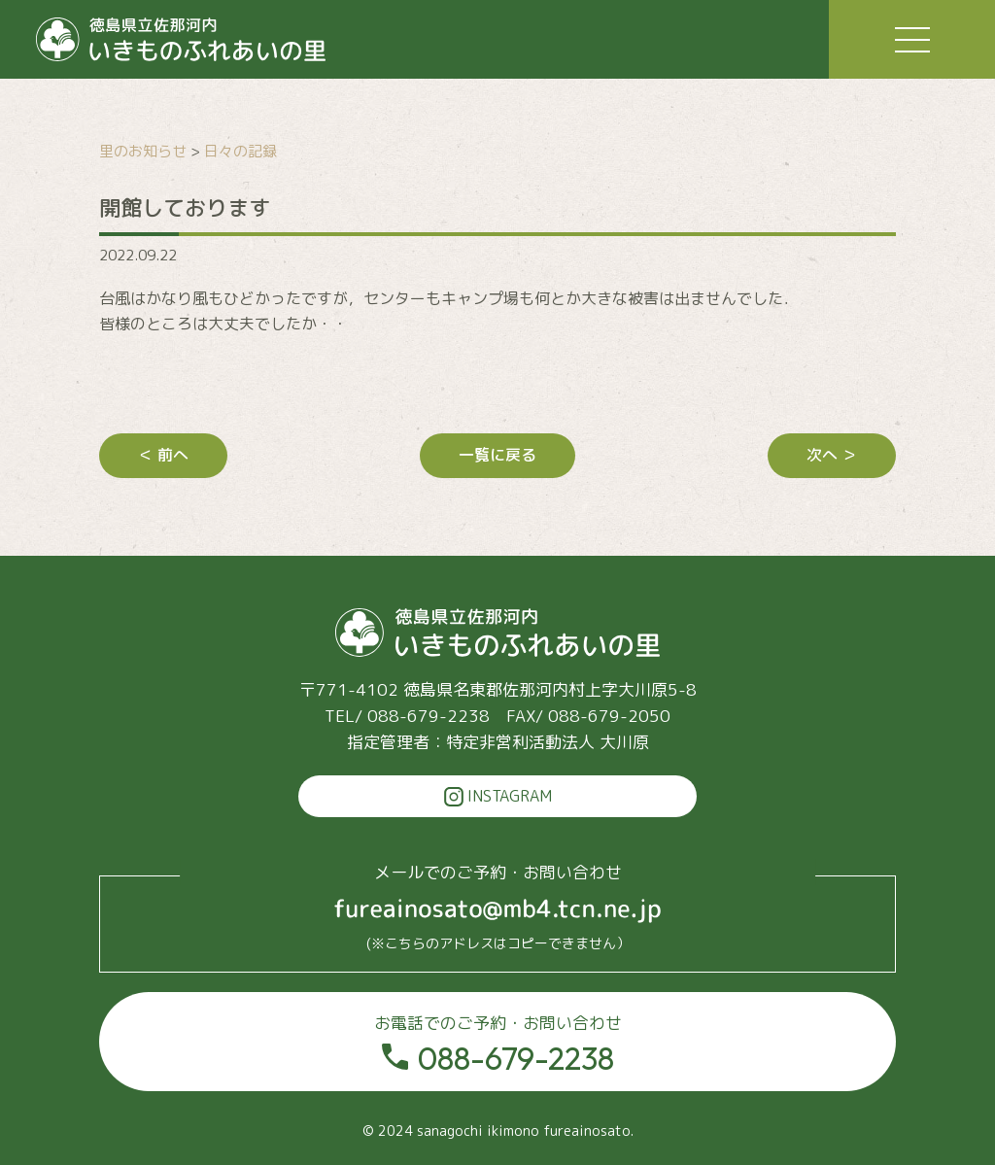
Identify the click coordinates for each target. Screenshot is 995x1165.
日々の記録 (240, 151)
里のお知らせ (143, 151)
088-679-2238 (497, 1044)
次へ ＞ (831, 454)
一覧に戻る (497, 454)
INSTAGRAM (498, 796)
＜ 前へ (163, 454)
